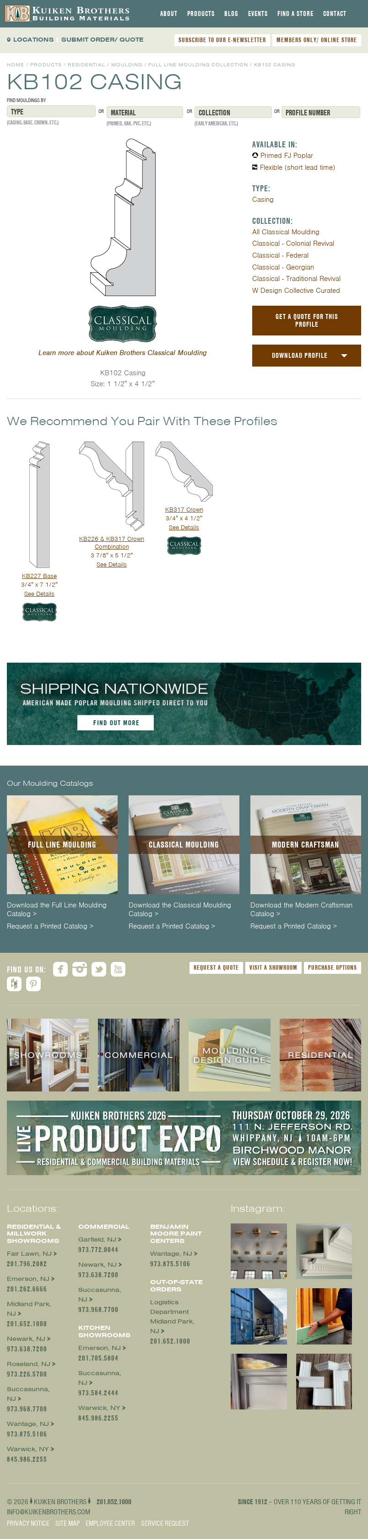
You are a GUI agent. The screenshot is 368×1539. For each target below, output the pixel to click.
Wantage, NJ (28, 1424)
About (169, 13)
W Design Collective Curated (296, 290)
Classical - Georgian (283, 267)
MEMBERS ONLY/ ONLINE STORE (316, 40)
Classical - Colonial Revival (293, 243)
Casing (263, 199)
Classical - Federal (280, 255)
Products (201, 13)
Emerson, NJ (28, 1279)
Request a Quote (216, 967)
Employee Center (110, 1523)
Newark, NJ (26, 1339)
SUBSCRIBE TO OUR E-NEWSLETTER (222, 40)
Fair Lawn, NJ (29, 1254)
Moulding (126, 65)
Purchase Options (332, 967)
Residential (86, 65)
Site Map (67, 1523)
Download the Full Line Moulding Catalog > (57, 909)
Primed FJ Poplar (286, 155)
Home (15, 65)
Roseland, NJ (28, 1364)
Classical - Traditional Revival (296, 278)
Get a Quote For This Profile (307, 320)
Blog (231, 13)
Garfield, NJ (97, 1239)
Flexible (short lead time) (297, 167)
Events (258, 13)
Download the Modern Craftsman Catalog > (301, 909)
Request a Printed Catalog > (50, 926)
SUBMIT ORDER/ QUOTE (102, 40)
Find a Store (295, 13)
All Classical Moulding (285, 232)
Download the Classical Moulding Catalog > (180, 909)
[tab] (169, 13)
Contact (334, 13)
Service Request (165, 1523)
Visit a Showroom (273, 967)
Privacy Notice (28, 1523)
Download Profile (300, 355)
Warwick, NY (28, 1449)
